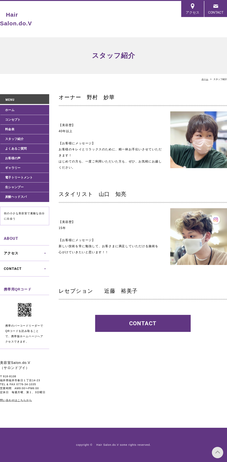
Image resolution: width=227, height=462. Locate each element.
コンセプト (13, 119)
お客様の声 (13, 158)
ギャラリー (13, 167)
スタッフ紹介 (14, 139)
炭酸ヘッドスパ (16, 196)
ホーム (204, 79)
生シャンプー (14, 187)
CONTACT (215, 12)
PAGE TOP (217, 452)
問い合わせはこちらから (16, 400)
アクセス (192, 12)
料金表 (9, 129)
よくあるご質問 (16, 148)
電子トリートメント (19, 177)
